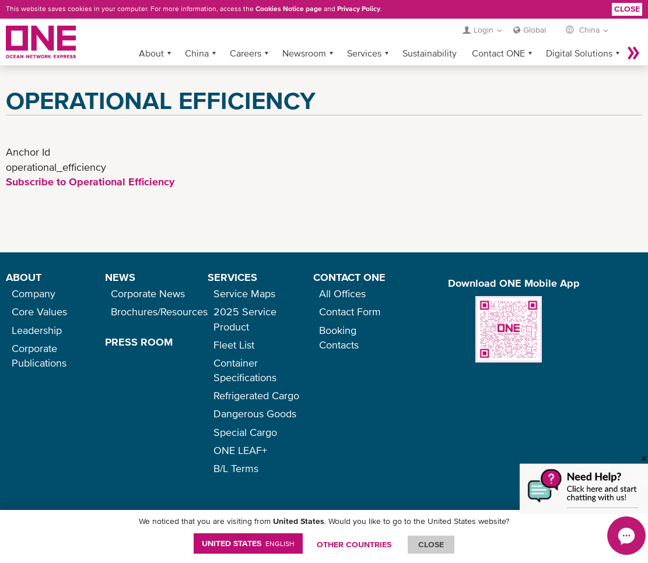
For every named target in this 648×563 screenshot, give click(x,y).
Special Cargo (245, 432)
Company (33, 293)
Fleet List (233, 345)
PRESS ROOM (139, 342)
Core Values (39, 311)
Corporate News (148, 293)
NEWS (120, 277)
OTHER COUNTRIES (354, 544)
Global (534, 29)
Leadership (37, 330)
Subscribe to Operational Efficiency (90, 181)
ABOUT (23, 277)
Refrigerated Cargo (256, 395)
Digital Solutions (579, 53)
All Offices (342, 293)
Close (627, 8)
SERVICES (232, 277)
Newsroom (304, 53)
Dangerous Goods (254, 413)
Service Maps (244, 293)
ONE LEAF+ (240, 450)
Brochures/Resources (159, 311)
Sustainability (429, 53)
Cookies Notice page (288, 9)
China (197, 53)
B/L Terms (235, 468)
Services (364, 53)
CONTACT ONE (349, 277)
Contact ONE (498, 53)
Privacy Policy (358, 9)
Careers (245, 53)
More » (633, 53)
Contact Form (350, 311)
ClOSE (431, 544)
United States (248, 543)
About (151, 53)
